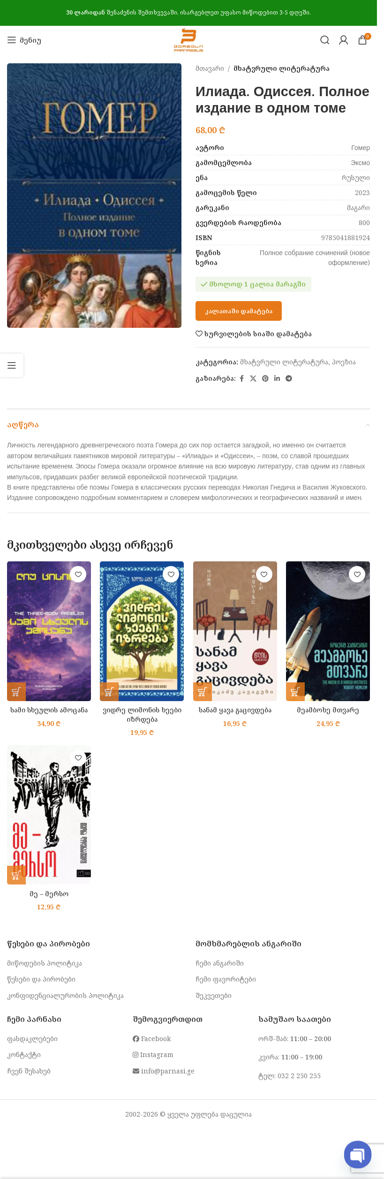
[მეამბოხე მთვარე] (328, 631)
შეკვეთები (214, 995)
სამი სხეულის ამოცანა (48, 709)
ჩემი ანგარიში (220, 963)
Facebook (152, 1038)
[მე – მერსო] (49, 814)
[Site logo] (188, 39)
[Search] (325, 39)
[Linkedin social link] (277, 378)
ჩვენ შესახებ (29, 1070)
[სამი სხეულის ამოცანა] (49, 631)
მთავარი (210, 68)
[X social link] (253, 378)
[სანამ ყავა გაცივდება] (235, 631)
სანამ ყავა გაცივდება (234, 709)
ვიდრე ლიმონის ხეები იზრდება (142, 714)
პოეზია (344, 361)
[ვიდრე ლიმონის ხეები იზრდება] (142, 631)
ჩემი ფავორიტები (226, 979)
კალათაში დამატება (238, 311)
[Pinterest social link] (265, 378)
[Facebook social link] (241, 378)
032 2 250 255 (299, 1075)
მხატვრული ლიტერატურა (281, 68)
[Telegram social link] (289, 378)
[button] (16, 691)
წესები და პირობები (41, 979)
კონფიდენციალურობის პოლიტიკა (65, 995)
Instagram (153, 1054)
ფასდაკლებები (32, 1038)
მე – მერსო (49, 893)
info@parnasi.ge (164, 1070)
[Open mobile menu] (24, 39)
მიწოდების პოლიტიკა (44, 963)
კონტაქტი (24, 1054)
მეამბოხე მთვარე (328, 709)
